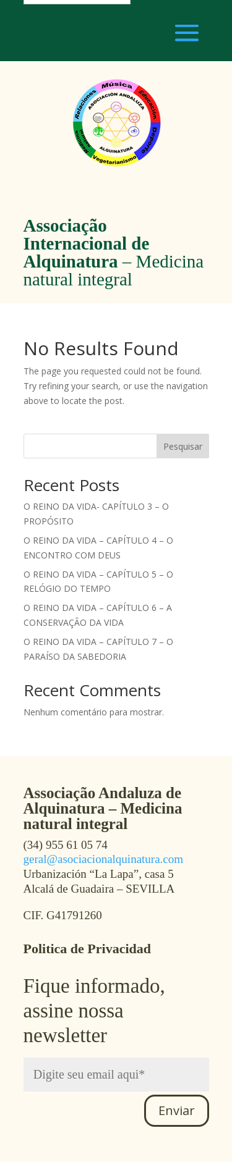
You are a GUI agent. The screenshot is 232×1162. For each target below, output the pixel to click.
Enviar (176, 1110)
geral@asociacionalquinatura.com (104, 859)
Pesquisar (182, 446)
